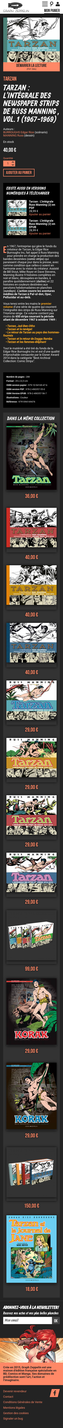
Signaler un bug (13, 1419)
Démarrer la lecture (31, 66)
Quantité (8, 158)
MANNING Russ (13, 136)
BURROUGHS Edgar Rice (18, 132)
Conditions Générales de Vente (22, 1402)
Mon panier (52, 10)
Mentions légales (14, 1408)
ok (56, 1321)
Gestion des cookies (16, 1413)
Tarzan (9, 78)
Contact (8, 1397)
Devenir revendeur (15, 1391)
